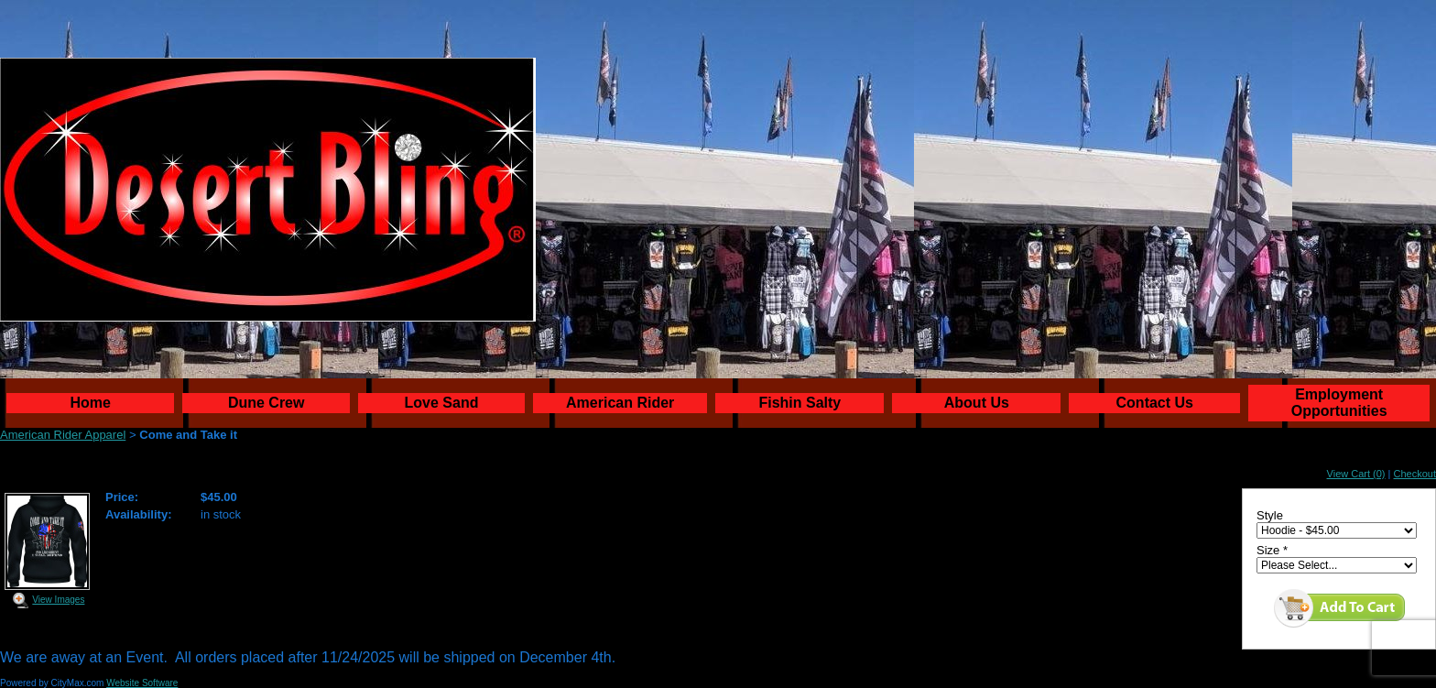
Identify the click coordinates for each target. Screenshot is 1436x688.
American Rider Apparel (62, 435)
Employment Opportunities (1339, 403)
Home (91, 402)
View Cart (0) (1356, 473)
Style (1269, 515)
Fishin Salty (799, 402)
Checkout (1415, 473)
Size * (1272, 550)
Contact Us (1154, 402)
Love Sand (442, 402)
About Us (976, 402)
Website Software (142, 683)
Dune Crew (266, 402)
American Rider (620, 402)
